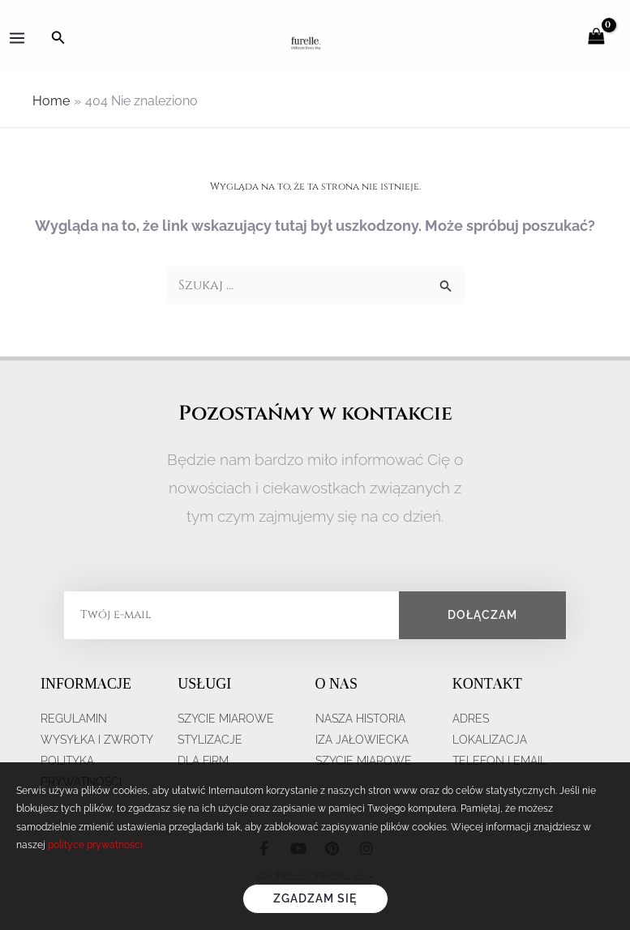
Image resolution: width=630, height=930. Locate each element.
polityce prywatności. (96, 845)
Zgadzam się (315, 898)
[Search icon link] (58, 38)
